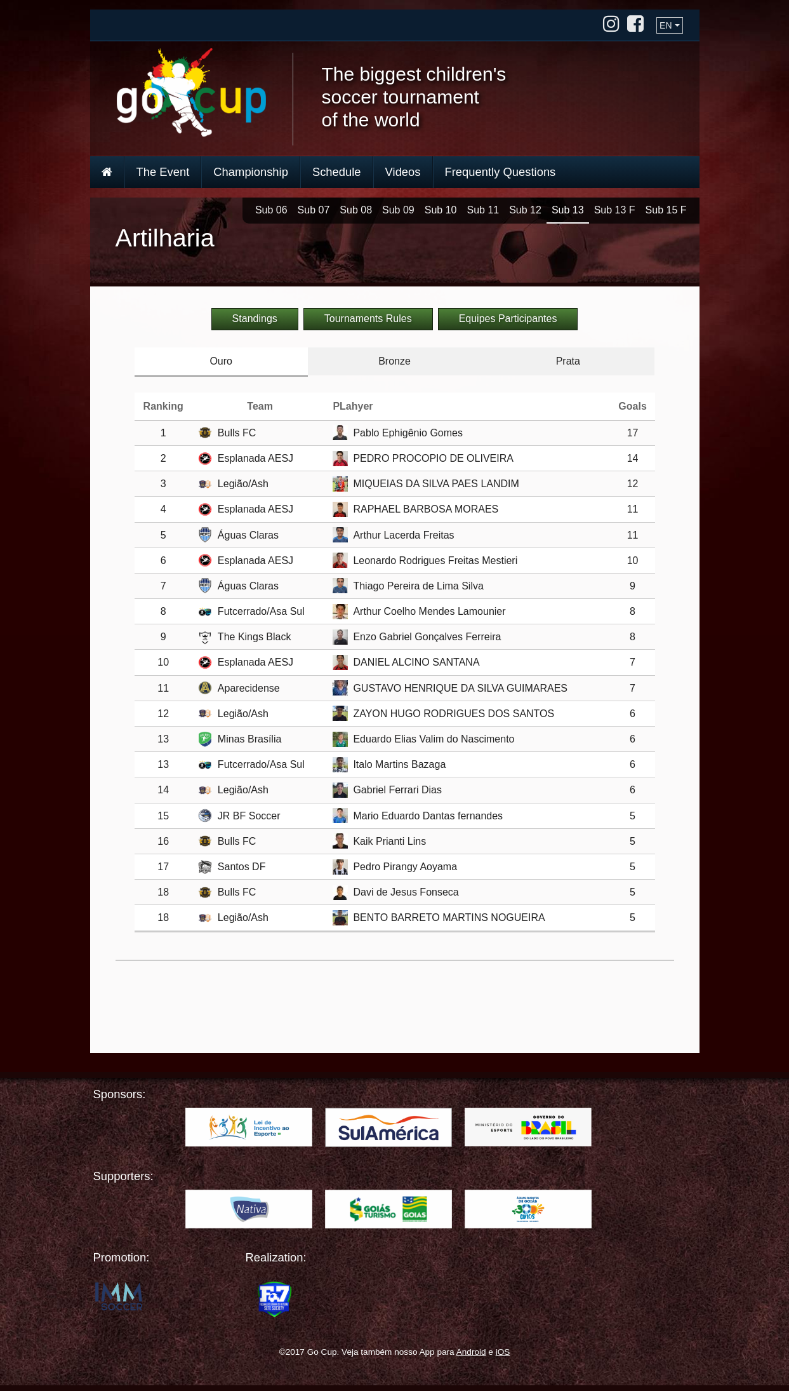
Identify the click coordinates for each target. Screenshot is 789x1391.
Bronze (394, 361)
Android (471, 1352)
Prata (568, 361)
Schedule (336, 171)
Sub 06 (271, 210)
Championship (250, 171)
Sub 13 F (614, 210)
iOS (503, 1352)
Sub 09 (398, 210)
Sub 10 (441, 210)
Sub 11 (483, 210)
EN (666, 25)
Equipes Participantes (508, 318)
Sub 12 (525, 210)
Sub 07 (314, 210)
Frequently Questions (500, 171)
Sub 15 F (666, 210)
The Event (163, 171)
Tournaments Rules (368, 318)
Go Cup (191, 92)
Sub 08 (356, 210)
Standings (254, 318)
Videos (403, 171)
